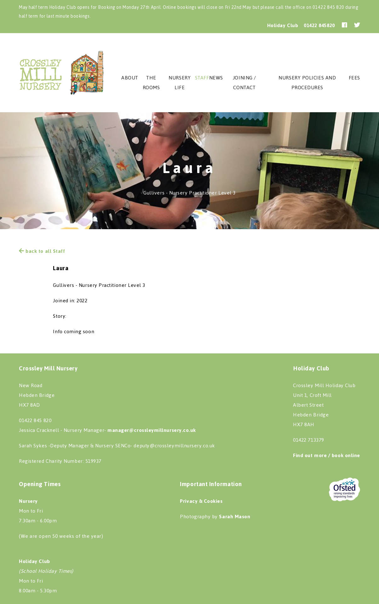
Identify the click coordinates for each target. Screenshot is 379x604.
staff (202, 78)
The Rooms (151, 82)
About (129, 78)
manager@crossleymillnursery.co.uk (151, 430)
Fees (354, 78)
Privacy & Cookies (201, 501)
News (216, 78)
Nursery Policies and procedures (307, 82)
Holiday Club (282, 25)
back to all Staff (42, 251)
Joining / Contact (244, 82)
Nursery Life (180, 82)
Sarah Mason (234, 516)
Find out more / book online (326, 455)
